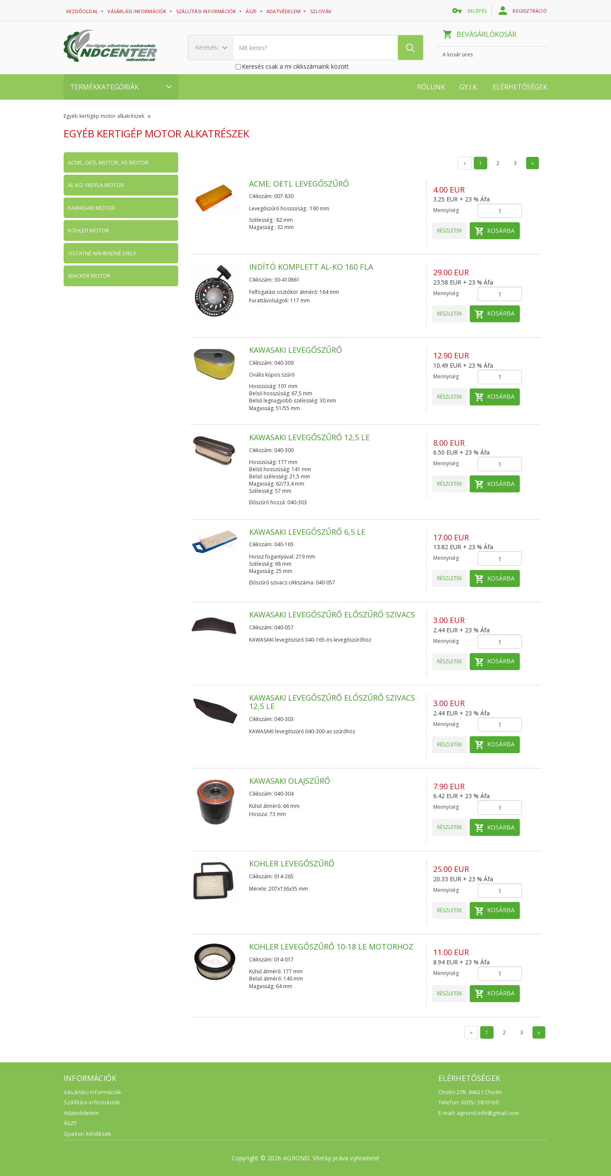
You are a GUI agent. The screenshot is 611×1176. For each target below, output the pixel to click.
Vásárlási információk (137, 11)
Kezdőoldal (82, 11)
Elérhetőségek (520, 87)
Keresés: (211, 47)
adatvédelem (284, 11)
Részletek (449, 230)
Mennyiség (446, 210)
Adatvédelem (81, 1113)
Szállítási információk (207, 11)
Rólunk (431, 87)
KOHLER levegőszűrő (291, 863)
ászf (252, 11)
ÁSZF (70, 1123)
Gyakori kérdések (87, 1133)
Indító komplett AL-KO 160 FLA (311, 267)
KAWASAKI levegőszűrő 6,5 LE (307, 532)
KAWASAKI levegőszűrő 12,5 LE (309, 437)
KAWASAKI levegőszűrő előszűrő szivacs (332, 614)
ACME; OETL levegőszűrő (299, 184)
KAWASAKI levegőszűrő (295, 350)
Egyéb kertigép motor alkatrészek (107, 116)
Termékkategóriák (121, 87)
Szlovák (321, 11)
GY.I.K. (469, 87)
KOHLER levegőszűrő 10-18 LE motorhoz (331, 946)
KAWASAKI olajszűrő (289, 781)
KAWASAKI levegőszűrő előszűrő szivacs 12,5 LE (332, 702)
